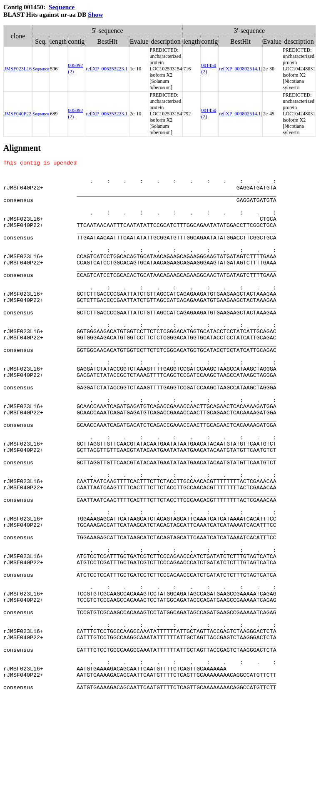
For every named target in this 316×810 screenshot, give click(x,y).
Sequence (62, 6)
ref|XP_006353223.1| (107, 69)
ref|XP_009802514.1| (240, 69)
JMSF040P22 (17, 114)
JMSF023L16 (18, 69)
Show (95, 14)
